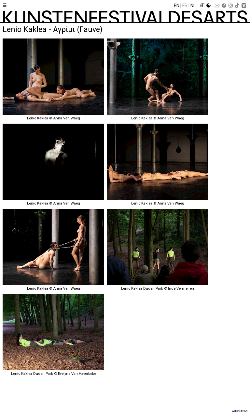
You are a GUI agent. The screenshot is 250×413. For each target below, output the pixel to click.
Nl (193, 5)
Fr (185, 5)
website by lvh (239, 410)
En (176, 5)
